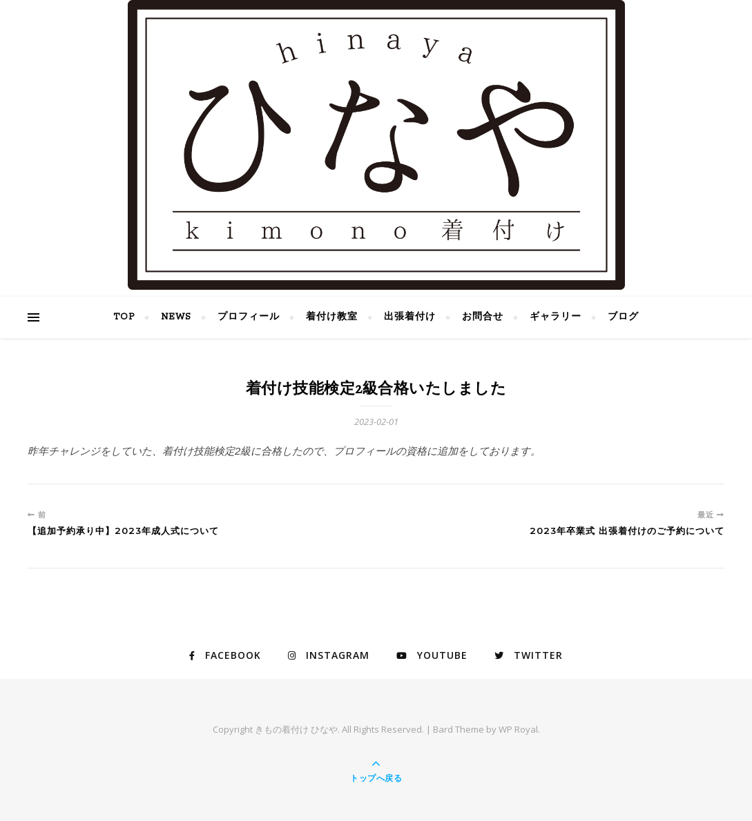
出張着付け (410, 317)
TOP (124, 317)
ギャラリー (555, 317)
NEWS (176, 317)
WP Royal (518, 729)
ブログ (623, 317)
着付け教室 (332, 317)
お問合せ (482, 317)
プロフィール (249, 317)
